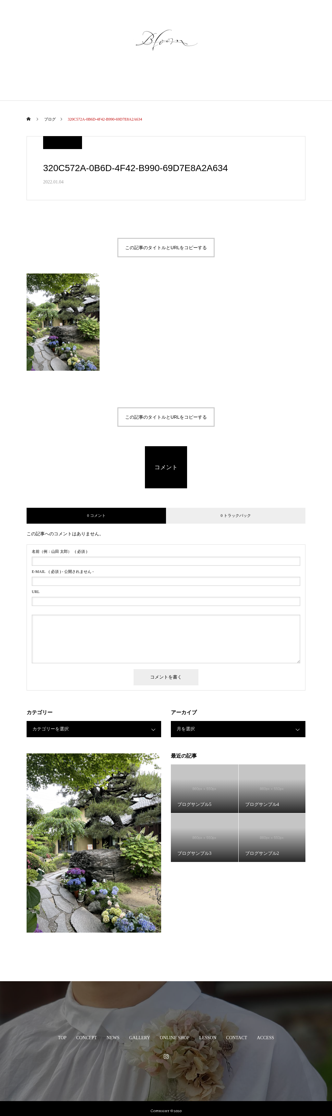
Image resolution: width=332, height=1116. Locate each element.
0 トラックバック (236, 515)
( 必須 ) (59, 551)
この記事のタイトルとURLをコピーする (166, 247)
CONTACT (247, 82)
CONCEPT (75, 82)
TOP (46, 82)
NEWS (106, 82)
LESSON (214, 82)
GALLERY (137, 82)
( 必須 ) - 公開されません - (63, 572)
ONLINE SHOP (177, 82)
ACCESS (281, 82)
